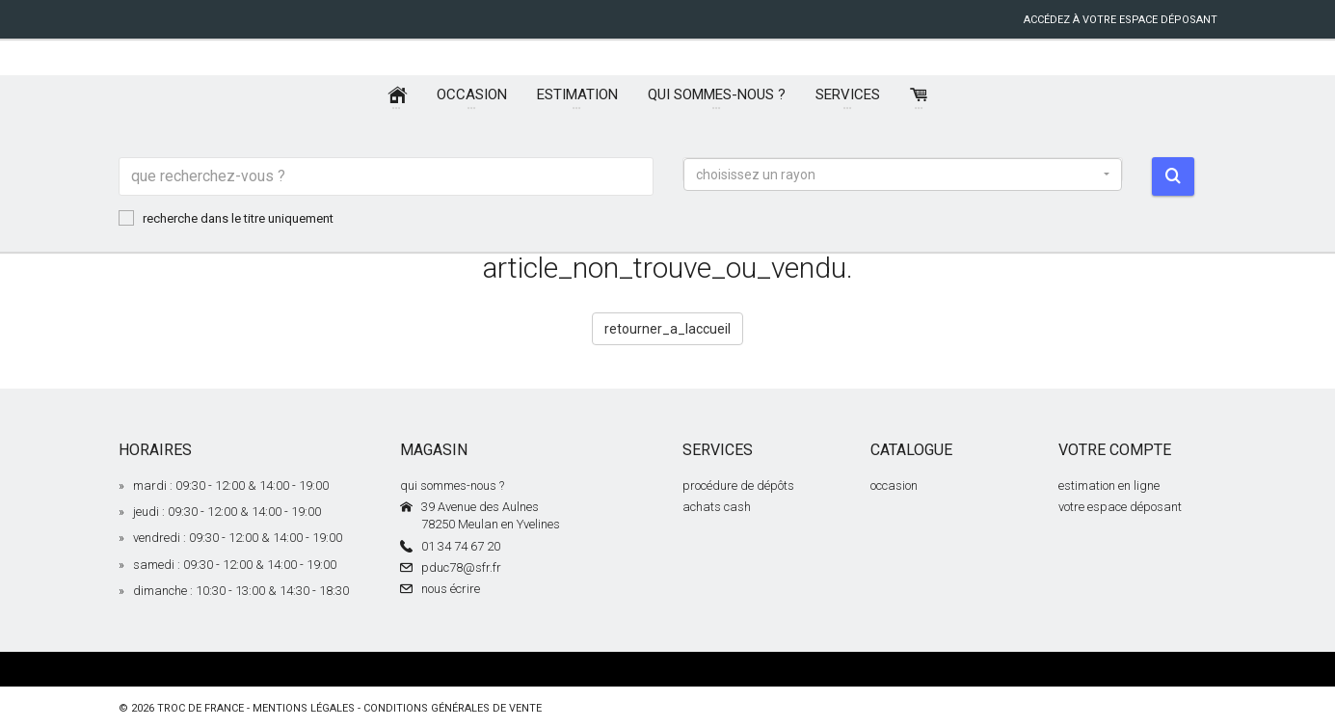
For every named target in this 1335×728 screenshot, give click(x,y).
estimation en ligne (1109, 485)
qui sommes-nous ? (452, 485)
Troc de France (200, 708)
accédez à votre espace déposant (1120, 19)
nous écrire (450, 588)
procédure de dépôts (738, 485)
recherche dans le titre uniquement (226, 218)
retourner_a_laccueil (667, 329)
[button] (903, 174)
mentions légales (304, 708)
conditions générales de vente (452, 708)
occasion (894, 485)
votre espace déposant (1120, 506)
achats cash (716, 506)
